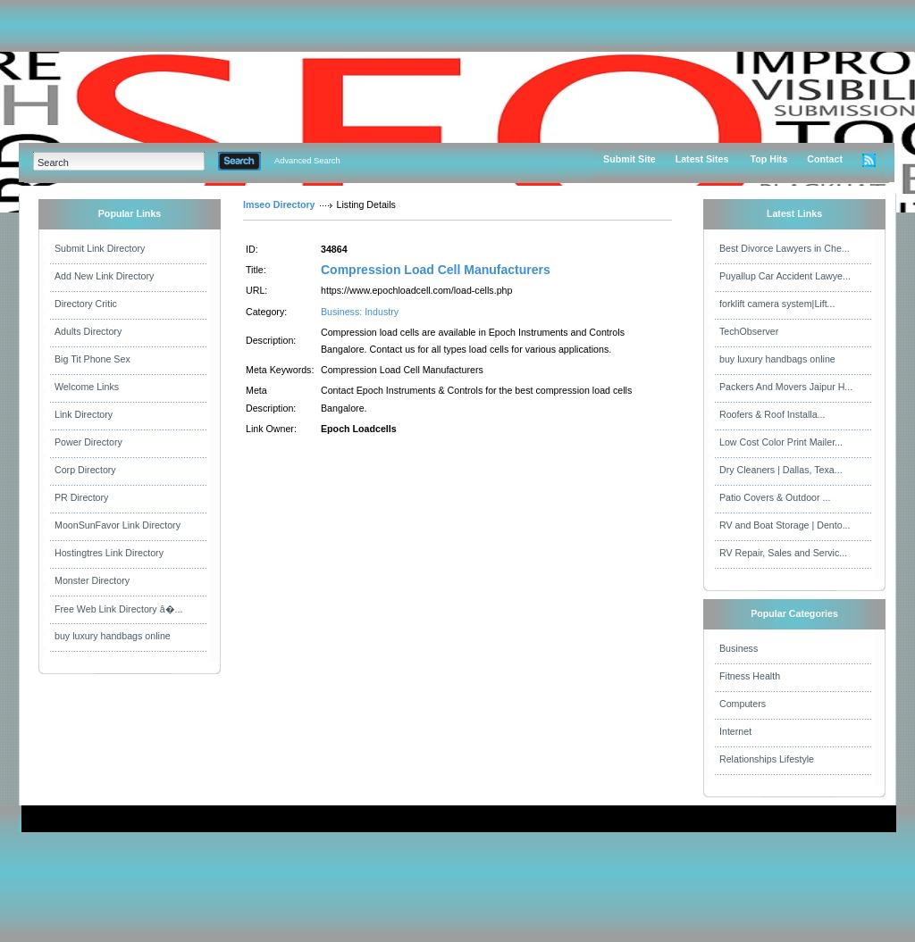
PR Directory (81, 497)
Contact (825, 159)
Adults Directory (88, 331)
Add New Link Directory (104, 276)
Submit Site (629, 159)
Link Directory (84, 414)
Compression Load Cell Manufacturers (435, 270)
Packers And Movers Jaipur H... (785, 386)
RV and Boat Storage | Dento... (785, 525)
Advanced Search (307, 160)
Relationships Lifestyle (766, 759)
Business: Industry (360, 311)
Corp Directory (85, 469)
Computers (742, 703)
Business (738, 648)
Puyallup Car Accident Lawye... (785, 276)
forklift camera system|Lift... (777, 303)
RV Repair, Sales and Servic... (783, 552)
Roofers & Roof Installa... (772, 414)
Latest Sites (702, 159)
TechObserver (748, 331)
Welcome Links (87, 386)
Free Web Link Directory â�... (118, 609)
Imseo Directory (279, 204)
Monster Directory (92, 580)
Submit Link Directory (100, 248)
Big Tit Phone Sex (92, 359)
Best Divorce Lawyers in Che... (784, 248)
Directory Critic (86, 303)
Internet (735, 731)
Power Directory (88, 442)
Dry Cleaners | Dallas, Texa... (781, 469)
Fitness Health (749, 676)
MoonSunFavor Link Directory (117, 525)
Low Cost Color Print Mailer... (781, 442)
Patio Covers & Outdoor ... (774, 497)
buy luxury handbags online (113, 635)
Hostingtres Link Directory (109, 552)
